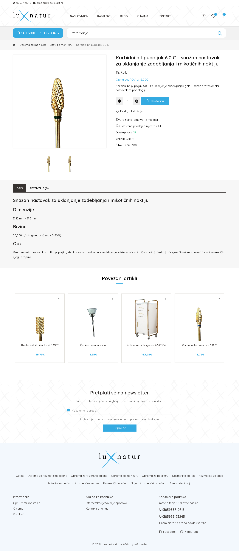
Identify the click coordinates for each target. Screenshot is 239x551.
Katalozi (18, 514)
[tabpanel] (39, 328)
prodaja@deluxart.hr (49, 2)
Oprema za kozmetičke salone (47, 475)
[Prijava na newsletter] (81, 419)
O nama (18, 508)
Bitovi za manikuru (61, 44)
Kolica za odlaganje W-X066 (146, 345)
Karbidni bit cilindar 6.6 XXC (40, 345)
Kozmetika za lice (183, 475)
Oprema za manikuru (32, 44)
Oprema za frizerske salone (89, 475)
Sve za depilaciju (180, 483)
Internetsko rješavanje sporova (106, 503)
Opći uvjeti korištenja (26, 503)
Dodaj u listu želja (131, 111)
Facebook (169, 531)
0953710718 (24, 2)
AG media (140, 544)
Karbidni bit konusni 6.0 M (199, 345)
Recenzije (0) (39, 188)
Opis (19, 188)
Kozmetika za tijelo (210, 475)
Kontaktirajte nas (97, 508)
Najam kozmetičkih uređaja (148, 483)
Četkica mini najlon (93, 345)
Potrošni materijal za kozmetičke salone (74, 483)
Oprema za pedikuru (155, 475)
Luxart (129, 139)
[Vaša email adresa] (119, 410)
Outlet (20, 475)
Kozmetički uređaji (115, 483)
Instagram (191, 531)
